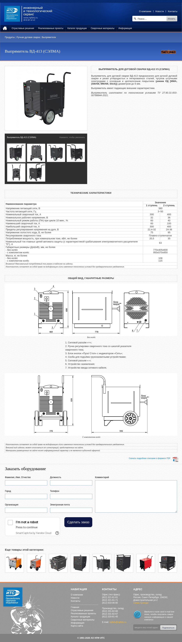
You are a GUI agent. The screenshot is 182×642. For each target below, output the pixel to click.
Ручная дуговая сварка (28, 37)
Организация (11, 504)
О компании (145, 11)
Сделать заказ (78, 522)
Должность (55, 477)
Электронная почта (60, 504)
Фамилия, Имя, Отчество (18, 477)
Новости (159, 11)
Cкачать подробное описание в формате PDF (153, 458)
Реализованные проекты (83, 613)
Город (8, 491)
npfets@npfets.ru (118, 622)
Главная (75, 607)
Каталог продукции (80, 616)
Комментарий (102, 477)
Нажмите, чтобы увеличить (72, 137)
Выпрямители (49, 37)
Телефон (54, 491)
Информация (77, 623)
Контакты (172, 11)
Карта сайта (77, 626)
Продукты (10, 37)
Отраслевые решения (82, 610)
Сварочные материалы (82, 619)
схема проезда (140, 603)
